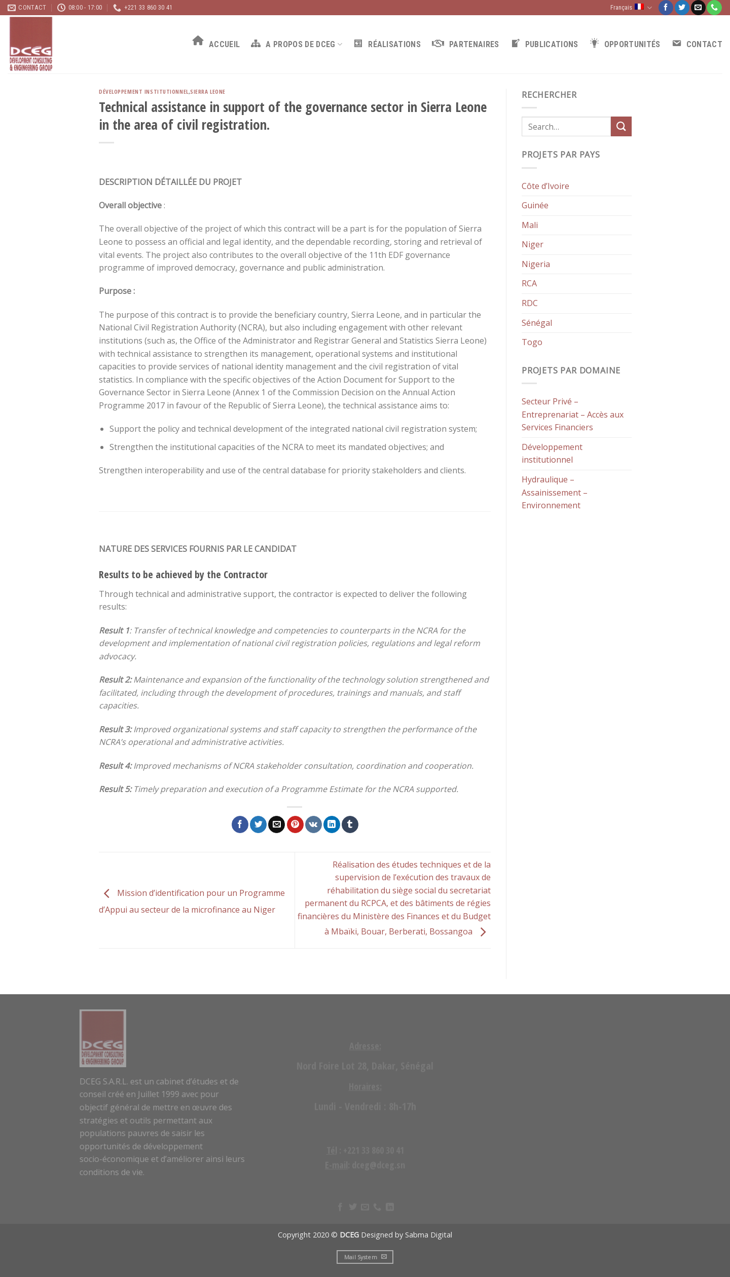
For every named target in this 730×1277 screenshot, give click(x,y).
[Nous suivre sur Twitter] (682, 7)
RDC (530, 303)
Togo (532, 342)
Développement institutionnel (144, 91)
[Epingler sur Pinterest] (295, 824)
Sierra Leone (208, 91)
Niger (532, 244)
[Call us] (714, 7)
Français (631, 8)
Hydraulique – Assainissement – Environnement (555, 492)
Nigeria (536, 264)
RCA (529, 283)
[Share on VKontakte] (313, 824)
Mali (530, 225)
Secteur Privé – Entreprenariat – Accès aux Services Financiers (573, 414)
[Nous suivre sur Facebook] (666, 7)
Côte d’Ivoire (545, 186)
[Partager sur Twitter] (258, 824)
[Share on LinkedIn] (331, 824)
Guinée (535, 205)
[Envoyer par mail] (276, 824)
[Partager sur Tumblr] (350, 824)
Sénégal (537, 322)
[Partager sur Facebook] (240, 824)
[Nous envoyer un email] (698, 7)
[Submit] (621, 127)
